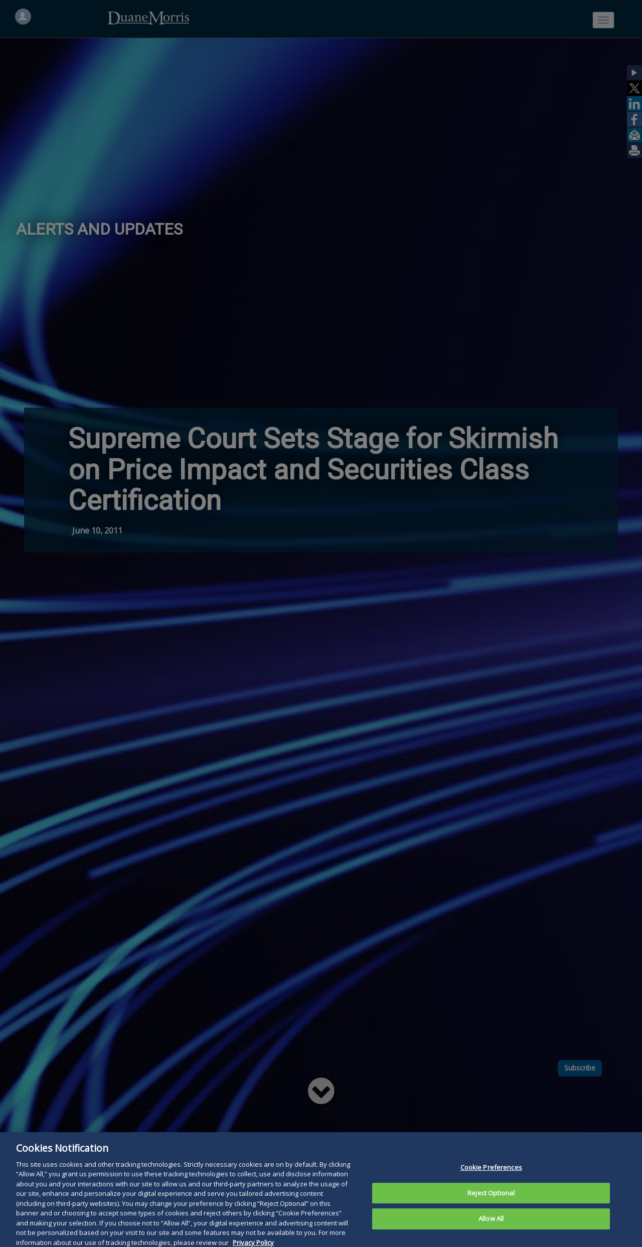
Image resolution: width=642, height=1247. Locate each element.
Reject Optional (491, 1205)
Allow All (491, 1231)
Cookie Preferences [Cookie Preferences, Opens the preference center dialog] (491, 1179)
